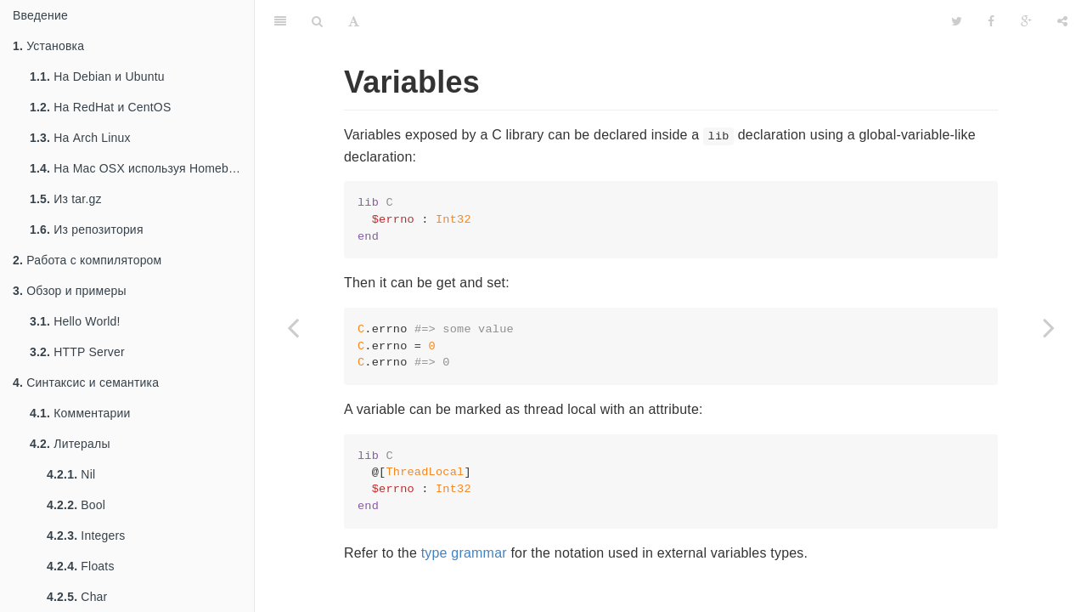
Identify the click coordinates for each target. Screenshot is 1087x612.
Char (77, 597)
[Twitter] (956, 21)
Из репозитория (87, 229)
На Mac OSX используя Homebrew (139, 168)
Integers (86, 535)
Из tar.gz (66, 199)
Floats (81, 566)
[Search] (317, 21)
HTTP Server (77, 352)
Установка (48, 46)
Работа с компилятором (87, 260)
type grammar (464, 553)
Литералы (70, 443)
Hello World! (75, 321)
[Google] (1026, 21)
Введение (40, 15)
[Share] (1062, 21)
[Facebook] (991, 21)
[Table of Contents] (280, 21)
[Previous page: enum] (293, 327)
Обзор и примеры (70, 291)
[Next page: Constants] (1049, 327)
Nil (71, 474)
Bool (76, 505)
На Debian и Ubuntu (97, 76)
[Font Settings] (353, 21)
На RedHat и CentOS (101, 107)
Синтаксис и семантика (86, 382)
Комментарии (80, 413)
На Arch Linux (80, 137)
